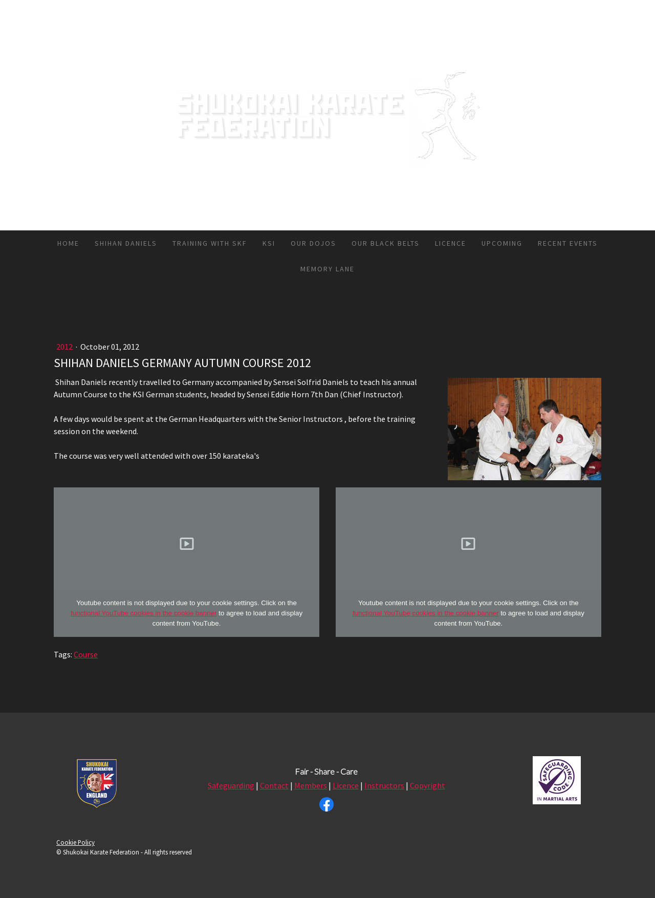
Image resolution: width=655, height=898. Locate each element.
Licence (346, 785)
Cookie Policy (75, 842)
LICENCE (450, 243)
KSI (269, 243)
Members (310, 785)
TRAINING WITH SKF (209, 243)
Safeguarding (231, 785)
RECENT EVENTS (568, 243)
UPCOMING (502, 243)
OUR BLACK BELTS (386, 243)
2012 (65, 346)
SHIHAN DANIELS (126, 243)
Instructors (384, 785)
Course (86, 654)
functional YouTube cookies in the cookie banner (144, 613)
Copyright (427, 785)
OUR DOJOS (313, 243)
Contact (274, 785)
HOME (68, 243)
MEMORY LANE (327, 268)
